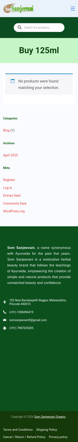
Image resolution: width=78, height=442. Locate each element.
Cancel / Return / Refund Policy (24, 437)
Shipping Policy (46, 429)
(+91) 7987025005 (21, 328)
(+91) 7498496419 (21, 312)
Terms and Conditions (18, 429)
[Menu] (73, 8)
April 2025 (10, 155)
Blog (6, 130)
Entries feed (11, 196)
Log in (7, 188)
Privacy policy (58, 437)
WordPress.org (14, 211)
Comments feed (14, 203)
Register (9, 180)
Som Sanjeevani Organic (50, 416)
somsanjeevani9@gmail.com (28, 320)
